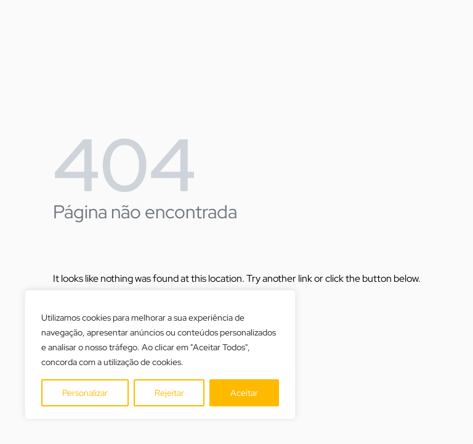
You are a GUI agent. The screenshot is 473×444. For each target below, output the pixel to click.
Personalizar (85, 392)
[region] (160, 354)
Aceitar (244, 392)
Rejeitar (169, 392)
